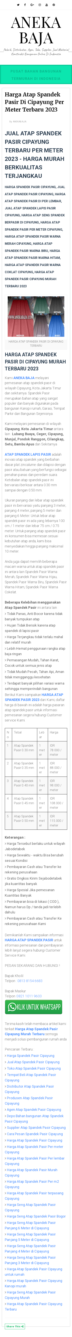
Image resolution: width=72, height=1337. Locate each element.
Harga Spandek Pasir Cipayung (30, 1056)
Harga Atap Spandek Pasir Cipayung (34, 1140)
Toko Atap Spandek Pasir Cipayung (34, 1068)
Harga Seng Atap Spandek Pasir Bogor (36, 1216)
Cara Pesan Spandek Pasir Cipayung (35, 1134)
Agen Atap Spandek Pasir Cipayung (34, 1110)
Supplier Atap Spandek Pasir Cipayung (36, 1128)
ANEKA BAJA (36, 29)
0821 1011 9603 (29, 996)
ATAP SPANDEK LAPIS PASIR (28, 454)
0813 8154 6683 (30, 981)
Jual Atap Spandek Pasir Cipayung (33, 1062)
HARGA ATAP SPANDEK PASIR (29, 940)
